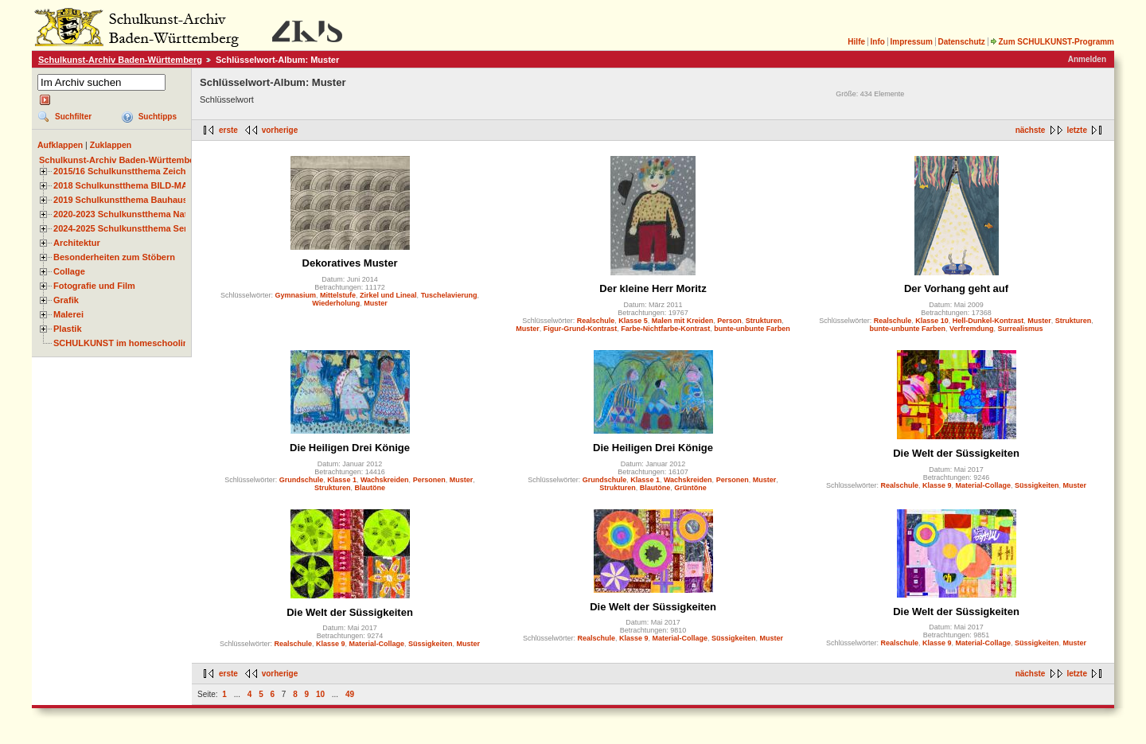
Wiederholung (336, 303)
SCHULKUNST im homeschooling (123, 343)
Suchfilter (73, 116)
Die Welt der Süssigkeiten (956, 453)
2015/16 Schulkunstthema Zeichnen (127, 171)
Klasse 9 (937, 485)
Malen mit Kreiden (683, 321)
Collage (69, 271)
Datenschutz (960, 41)
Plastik (67, 328)
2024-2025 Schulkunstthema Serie (124, 228)
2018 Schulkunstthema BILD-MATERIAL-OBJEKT (155, 185)
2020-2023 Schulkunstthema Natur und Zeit (142, 214)
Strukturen (764, 321)
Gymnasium (296, 295)
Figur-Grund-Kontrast (581, 329)
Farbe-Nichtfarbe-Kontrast (665, 329)
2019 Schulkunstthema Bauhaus (120, 200)
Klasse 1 (342, 480)
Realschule (596, 321)
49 (349, 694)
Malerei (68, 314)
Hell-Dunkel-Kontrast (988, 321)
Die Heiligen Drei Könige (350, 448)
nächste (1030, 130)
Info (878, 41)
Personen (429, 480)
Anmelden (1087, 59)
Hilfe (856, 41)
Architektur (76, 242)
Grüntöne (690, 488)
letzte (1076, 130)
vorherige (280, 130)
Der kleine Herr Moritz (652, 288)
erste (228, 130)
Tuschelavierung (449, 295)
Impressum (911, 41)
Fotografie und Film (94, 285)
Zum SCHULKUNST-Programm (1052, 41)
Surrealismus (1020, 329)
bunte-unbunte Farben (752, 329)
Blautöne (370, 488)
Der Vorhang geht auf (956, 288)
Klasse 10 (932, 321)
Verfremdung (971, 329)
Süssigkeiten (1037, 485)
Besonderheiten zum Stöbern (114, 257)
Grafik (66, 300)
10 (320, 694)
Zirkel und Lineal (388, 295)
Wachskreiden (385, 480)
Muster (376, 303)
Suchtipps (157, 116)
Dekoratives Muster (350, 263)
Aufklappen (60, 145)
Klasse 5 (633, 321)
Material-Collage (984, 485)
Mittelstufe (338, 295)
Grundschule (301, 480)
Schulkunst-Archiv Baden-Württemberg (120, 59)
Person (729, 321)
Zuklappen (111, 145)
